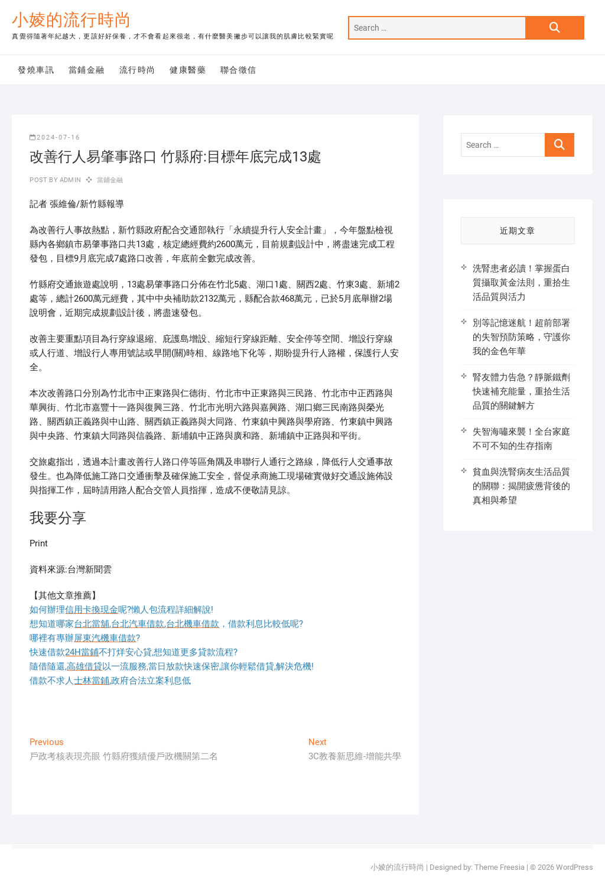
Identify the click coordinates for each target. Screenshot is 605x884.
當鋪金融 (87, 70)
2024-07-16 (55, 137)
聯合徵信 (238, 70)
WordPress (574, 867)
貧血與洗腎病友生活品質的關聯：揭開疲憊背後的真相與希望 (521, 486)
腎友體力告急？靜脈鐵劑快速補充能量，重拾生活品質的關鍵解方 (521, 391)
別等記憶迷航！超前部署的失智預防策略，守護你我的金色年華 (521, 337)
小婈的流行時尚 (72, 20)
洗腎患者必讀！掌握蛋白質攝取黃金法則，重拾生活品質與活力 (521, 282)
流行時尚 (137, 70)
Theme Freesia (499, 867)
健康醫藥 (188, 70)
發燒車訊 (36, 70)
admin (69, 180)
